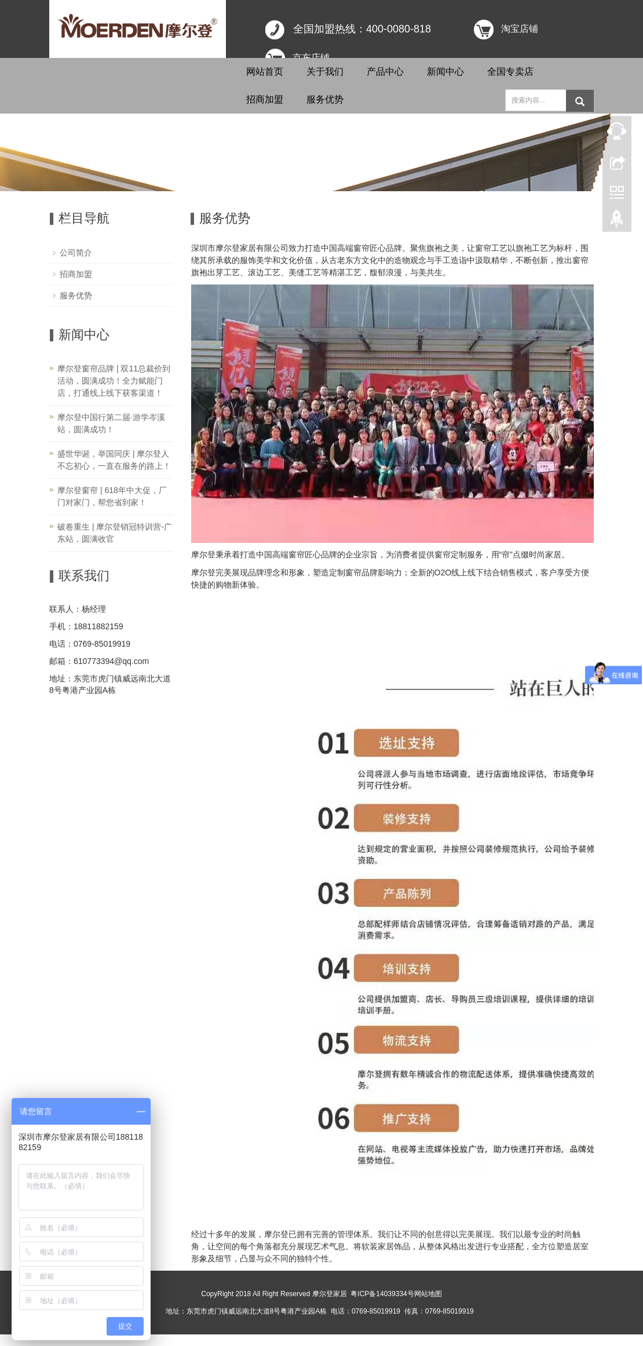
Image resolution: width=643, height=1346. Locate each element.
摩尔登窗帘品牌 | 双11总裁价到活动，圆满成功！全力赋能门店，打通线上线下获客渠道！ (113, 380)
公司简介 (76, 252)
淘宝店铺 (519, 29)
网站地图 (428, 1294)
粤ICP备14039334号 (382, 1294)
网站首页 (264, 71)
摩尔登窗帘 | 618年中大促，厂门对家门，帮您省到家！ (112, 496)
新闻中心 (445, 71)
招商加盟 (264, 99)
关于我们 (325, 71)
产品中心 (385, 71)
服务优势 (325, 99)
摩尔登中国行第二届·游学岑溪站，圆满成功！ (111, 423)
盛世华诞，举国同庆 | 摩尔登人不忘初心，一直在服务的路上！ (114, 459)
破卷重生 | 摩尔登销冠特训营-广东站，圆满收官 (114, 532)
